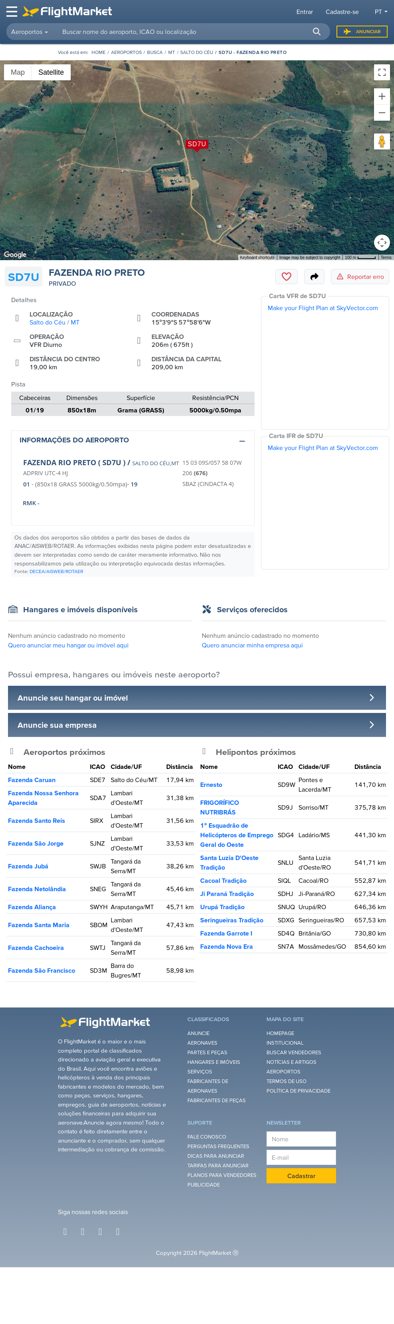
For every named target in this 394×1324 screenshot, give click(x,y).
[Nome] (301, 1139)
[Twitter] (100, 1231)
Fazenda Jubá (28, 866)
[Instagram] (83, 1231)
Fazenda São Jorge (36, 843)
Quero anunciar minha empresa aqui (252, 645)
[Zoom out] (382, 113)
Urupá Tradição (222, 906)
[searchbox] (191, 31)
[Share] (314, 276)
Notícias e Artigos (291, 1062)
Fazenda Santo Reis (36, 820)
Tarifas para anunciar (218, 1166)
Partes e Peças (207, 1052)
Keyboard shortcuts (257, 257)
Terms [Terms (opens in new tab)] (386, 257)
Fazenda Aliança (32, 906)
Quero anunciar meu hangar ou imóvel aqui (68, 645)
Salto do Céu (196, 52)
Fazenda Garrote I (226, 933)
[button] (316, 31)
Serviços (199, 1072)
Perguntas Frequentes (218, 1146)
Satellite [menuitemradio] (51, 72)
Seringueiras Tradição (231, 920)
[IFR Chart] (325, 503)
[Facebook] (65, 1231)
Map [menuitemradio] (18, 72)
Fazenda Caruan (32, 779)
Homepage (280, 1033)
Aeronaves (202, 1043)
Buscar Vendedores (294, 1052)
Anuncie (198, 1033)
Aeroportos (126, 52)
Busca (155, 52)
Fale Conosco (206, 1137)
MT (171, 52)
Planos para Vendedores (222, 1175)
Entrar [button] (304, 11)
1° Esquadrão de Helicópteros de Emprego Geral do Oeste (236, 835)
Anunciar (362, 31)
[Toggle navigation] (12, 11)
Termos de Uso (286, 1081)
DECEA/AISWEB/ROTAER (56, 571)
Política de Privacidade (298, 1091)
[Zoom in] (382, 96)
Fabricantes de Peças (216, 1100)
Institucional (285, 1043)
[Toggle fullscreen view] (382, 72)
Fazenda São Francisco (41, 970)
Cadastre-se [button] (342, 11)
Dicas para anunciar (215, 1156)
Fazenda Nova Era (226, 946)
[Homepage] (98, 52)
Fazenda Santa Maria (39, 924)
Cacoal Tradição (223, 880)
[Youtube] (118, 1231)
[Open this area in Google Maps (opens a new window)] (15, 255)
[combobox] (191, 31)
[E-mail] (301, 1157)
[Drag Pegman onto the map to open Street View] (382, 141)
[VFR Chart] (325, 363)
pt (378, 11)
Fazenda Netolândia (37, 888)
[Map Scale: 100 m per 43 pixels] (360, 257)
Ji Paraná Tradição (227, 893)
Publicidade (203, 1185)
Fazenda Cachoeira (36, 947)
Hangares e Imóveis (213, 1062)
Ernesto (211, 784)
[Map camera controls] (382, 243)
